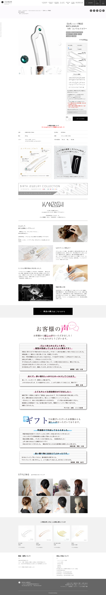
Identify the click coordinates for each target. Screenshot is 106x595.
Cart (97, 2)
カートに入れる (80, 118)
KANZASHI (25, 10)
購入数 (67, 117)
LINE (100, 10)
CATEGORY (44, 3)
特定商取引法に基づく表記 (71, 584)
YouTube (97, 10)
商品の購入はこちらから (53, 311)
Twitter (103, 10)
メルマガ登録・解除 (83, 586)
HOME (19, 10)
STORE (73, 3)
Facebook (91, 10)
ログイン (76, 586)
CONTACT (51, 3)
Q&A (103, 3)
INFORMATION (79, 3)
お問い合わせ (85, 583)
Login (90, 3)
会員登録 (70, 586)
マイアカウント (63, 586)
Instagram (94, 10)
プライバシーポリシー (83, 584)
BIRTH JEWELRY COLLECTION (35, 10)
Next (59, 44)
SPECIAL (68, 3)
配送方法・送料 (77, 583)
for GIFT (62, 3)
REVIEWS (56, 3)
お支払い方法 (69, 583)
